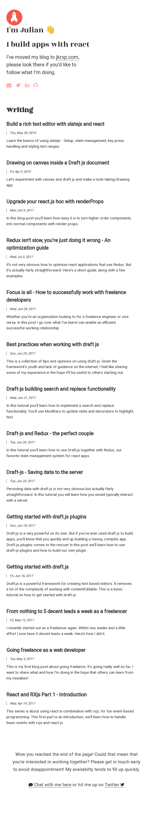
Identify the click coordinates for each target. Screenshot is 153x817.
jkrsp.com (67, 57)
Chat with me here (49, 784)
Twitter (115, 784)
